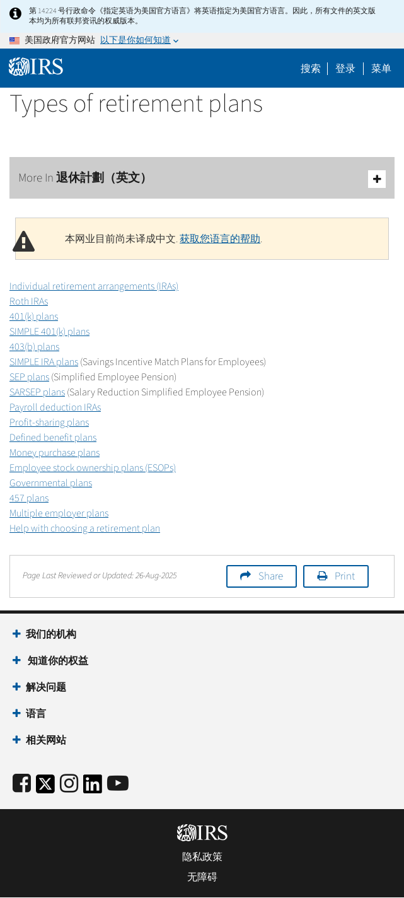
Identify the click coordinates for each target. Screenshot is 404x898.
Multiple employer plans (58, 513)
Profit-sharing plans (49, 422)
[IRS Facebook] (22, 784)
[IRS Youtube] (118, 784)
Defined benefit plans (52, 438)
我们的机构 (51, 634)
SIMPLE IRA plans (43, 362)
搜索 (311, 68)
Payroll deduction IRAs (55, 407)
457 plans (29, 498)
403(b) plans (34, 347)
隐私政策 (202, 857)
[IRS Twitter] (45, 788)
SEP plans (29, 377)
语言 (36, 714)
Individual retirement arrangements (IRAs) (93, 286)
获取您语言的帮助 (220, 239)
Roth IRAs (28, 301)
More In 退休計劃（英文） (202, 179)
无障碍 (202, 877)
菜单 (381, 68)
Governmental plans (50, 483)
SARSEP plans (37, 392)
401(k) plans (33, 317)
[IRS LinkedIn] (92, 788)
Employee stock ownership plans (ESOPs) (92, 468)
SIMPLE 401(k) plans (49, 332)
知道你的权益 (57, 661)
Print (345, 576)
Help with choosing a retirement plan (84, 528)
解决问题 (46, 687)
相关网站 (46, 740)
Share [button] (270, 576)
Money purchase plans (54, 453)
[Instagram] (69, 784)
